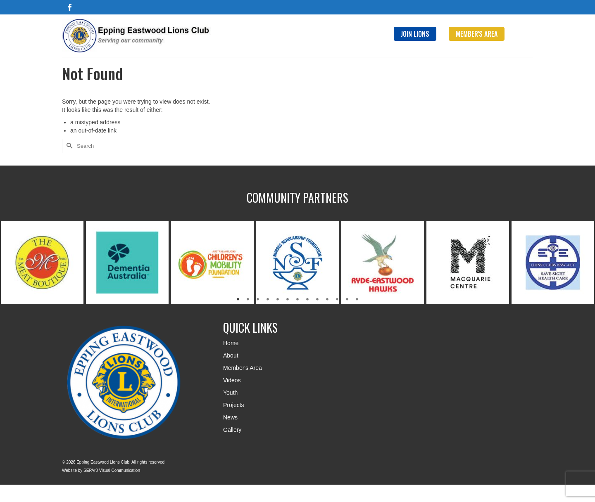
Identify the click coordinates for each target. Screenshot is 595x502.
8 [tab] (307, 300)
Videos (232, 380)
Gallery (232, 429)
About (230, 355)
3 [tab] (258, 300)
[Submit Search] (68, 146)
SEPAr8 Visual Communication (111, 470)
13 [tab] (357, 300)
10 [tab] (327, 300)
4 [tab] (268, 300)
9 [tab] (317, 300)
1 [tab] (238, 300)
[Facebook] (70, 7)
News (230, 417)
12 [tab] (347, 300)
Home (230, 343)
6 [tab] (287, 300)
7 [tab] (297, 300)
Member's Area (242, 368)
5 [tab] (278, 300)
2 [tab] (248, 300)
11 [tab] (337, 300)
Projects (233, 405)
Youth (230, 392)
